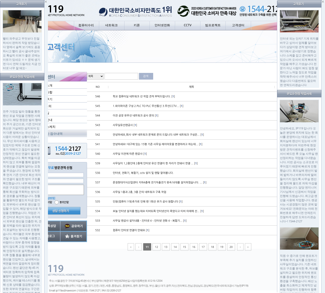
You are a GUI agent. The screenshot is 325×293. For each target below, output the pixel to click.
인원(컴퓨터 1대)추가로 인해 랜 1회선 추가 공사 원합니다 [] (147, 201)
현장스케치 (47, 126)
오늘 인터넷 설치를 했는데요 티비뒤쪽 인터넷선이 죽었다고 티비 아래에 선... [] (158, 211)
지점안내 (46, 120)
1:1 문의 (46, 106)
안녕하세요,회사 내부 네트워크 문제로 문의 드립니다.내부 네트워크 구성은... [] (158, 134)
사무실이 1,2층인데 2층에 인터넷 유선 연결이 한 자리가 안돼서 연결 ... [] (155, 163)
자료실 (44, 113)
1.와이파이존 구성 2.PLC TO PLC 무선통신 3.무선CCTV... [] (148, 106)
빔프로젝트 (213, 25)
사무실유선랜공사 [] (125, 125)
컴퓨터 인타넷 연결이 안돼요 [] (131, 230)
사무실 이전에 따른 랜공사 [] (130, 154)
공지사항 (46, 92)
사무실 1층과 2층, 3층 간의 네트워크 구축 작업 (139, 192)
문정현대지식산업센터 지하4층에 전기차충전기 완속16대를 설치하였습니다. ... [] (159, 182)
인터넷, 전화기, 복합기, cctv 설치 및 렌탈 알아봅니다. (143, 173)
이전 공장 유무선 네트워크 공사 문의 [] (135, 115)
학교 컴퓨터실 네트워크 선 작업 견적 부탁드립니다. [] (144, 96)
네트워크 (111, 25)
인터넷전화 (162, 25)
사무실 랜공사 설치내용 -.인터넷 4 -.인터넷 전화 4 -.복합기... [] (150, 220)
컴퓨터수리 (86, 25)
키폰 (137, 25)
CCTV (187, 25)
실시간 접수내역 (51, 133)
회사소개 (46, 85)
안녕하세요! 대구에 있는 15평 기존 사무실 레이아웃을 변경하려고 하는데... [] (157, 144)
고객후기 (46, 99)
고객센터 (238, 25)
